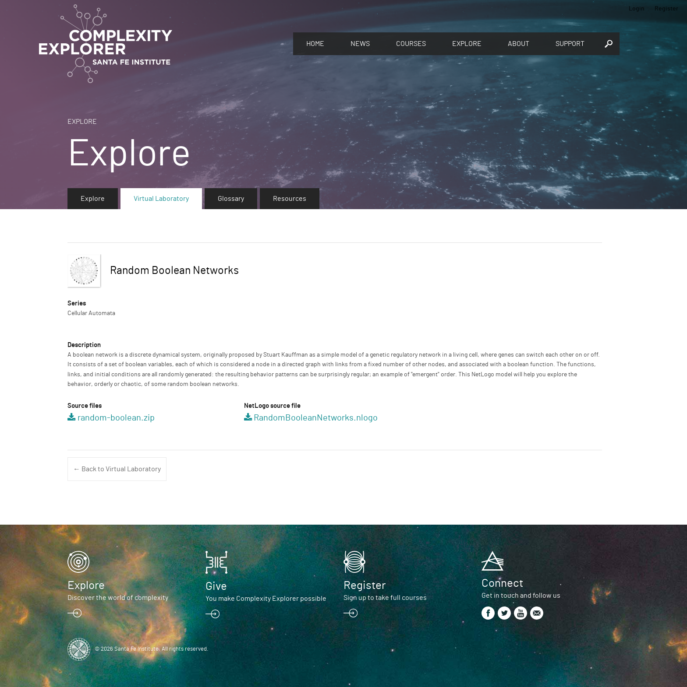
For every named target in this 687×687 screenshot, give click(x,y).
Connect (502, 583)
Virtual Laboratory (161, 198)
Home (315, 43)
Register (666, 9)
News (360, 43)
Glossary (231, 198)
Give (216, 586)
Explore (467, 43)
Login (637, 9)
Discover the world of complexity (117, 597)
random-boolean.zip (116, 418)
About (518, 43)
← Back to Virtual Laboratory (117, 469)
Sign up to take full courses (385, 597)
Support (570, 43)
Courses (411, 43)
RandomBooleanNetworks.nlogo (316, 418)
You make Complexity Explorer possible (265, 598)
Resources (289, 198)
